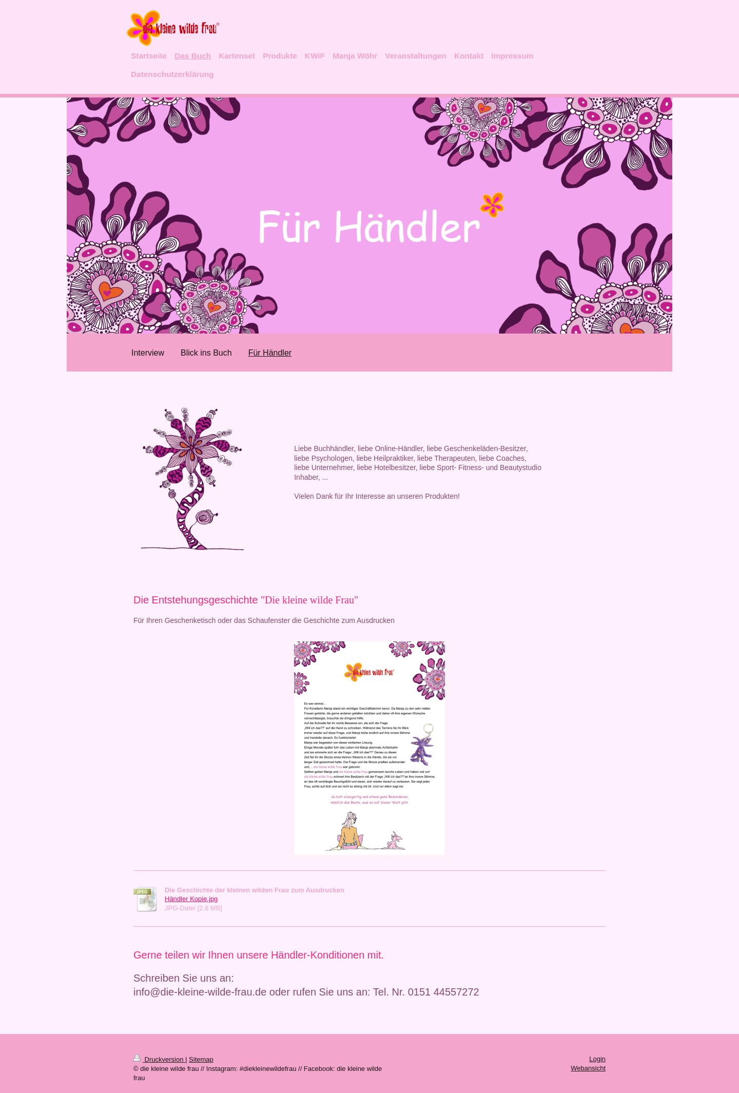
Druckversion (159, 1059)
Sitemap (201, 1059)
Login (597, 1059)
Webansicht (588, 1068)
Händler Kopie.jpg (191, 899)
